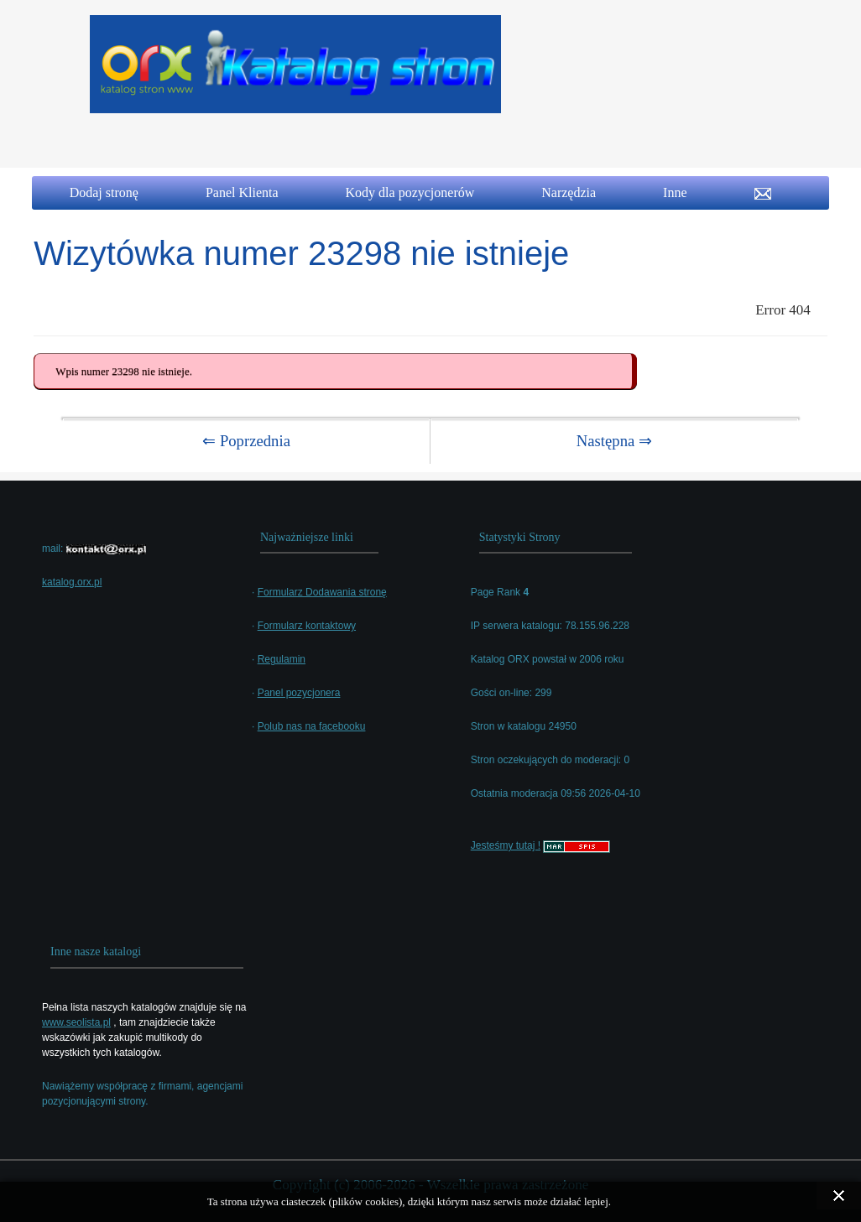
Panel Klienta (242, 192)
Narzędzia (568, 192)
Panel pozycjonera (299, 693)
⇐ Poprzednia (246, 441)
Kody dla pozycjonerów (410, 192)
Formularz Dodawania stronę (322, 592)
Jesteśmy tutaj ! (505, 845)
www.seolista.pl (76, 1022)
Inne (674, 192)
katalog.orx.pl (72, 582)
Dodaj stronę (104, 192)
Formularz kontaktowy (307, 626)
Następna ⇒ (614, 441)
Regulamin (281, 659)
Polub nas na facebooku (312, 726)
